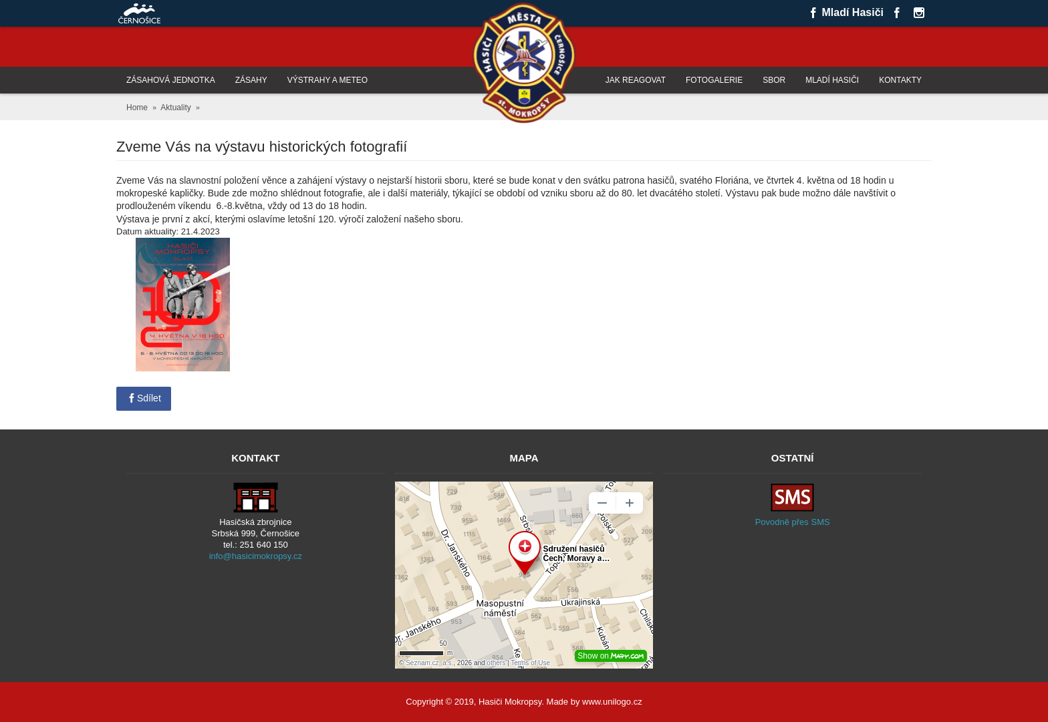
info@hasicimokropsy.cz (255, 556)
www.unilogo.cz (612, 702)
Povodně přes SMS (792, 522)
